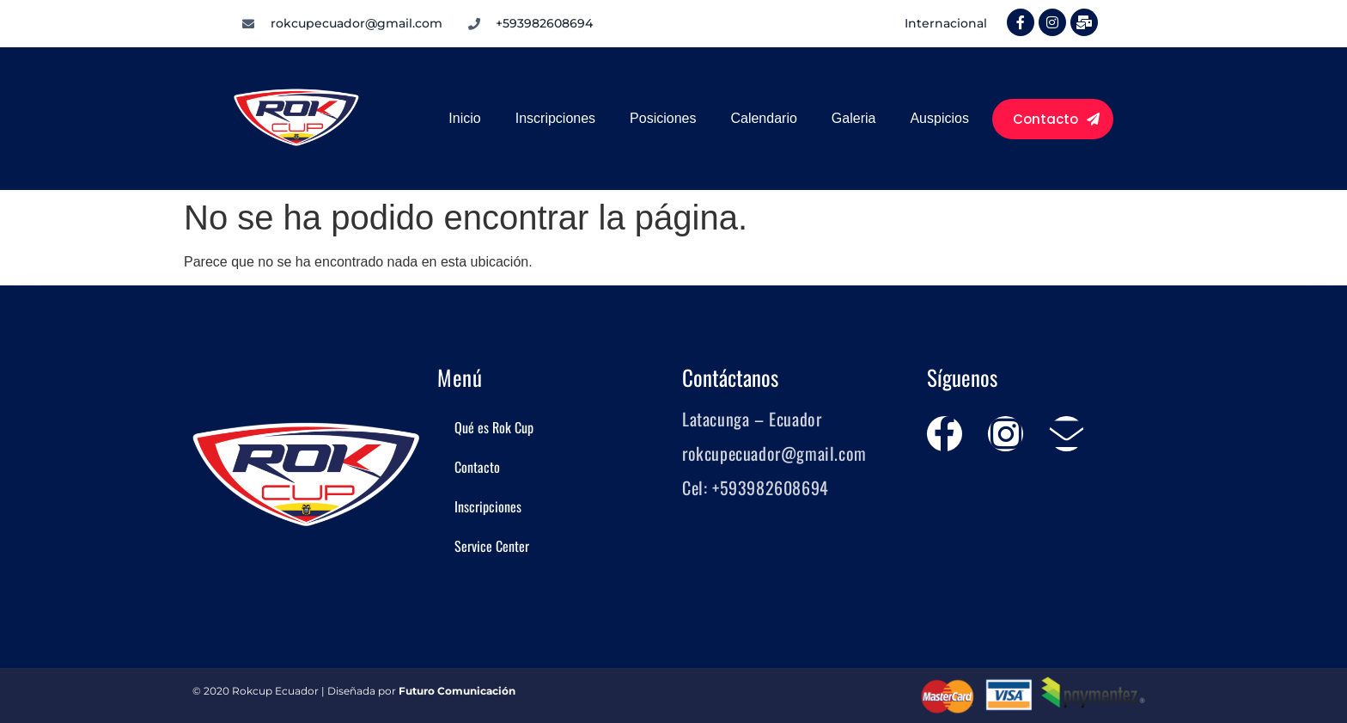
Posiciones (663, 118)
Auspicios (939, 118)
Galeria (854, 118)
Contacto (477, 466)
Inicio (464, 118)
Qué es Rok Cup (493, 427)
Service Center (491, 546)
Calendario (763, 118)
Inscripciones (555, 118)
